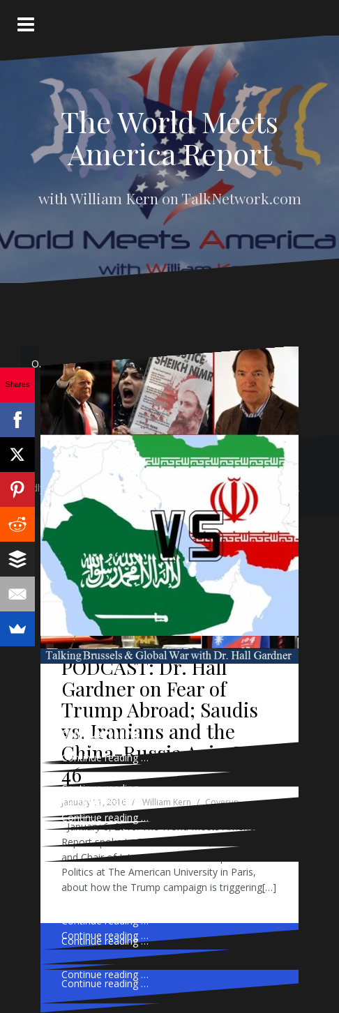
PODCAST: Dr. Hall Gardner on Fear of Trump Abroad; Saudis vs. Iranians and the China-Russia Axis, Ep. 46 (161, 720)
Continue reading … (105, 920)
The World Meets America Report (169, 137)
